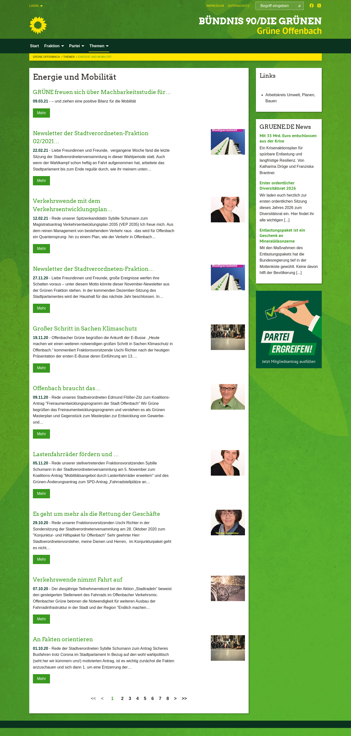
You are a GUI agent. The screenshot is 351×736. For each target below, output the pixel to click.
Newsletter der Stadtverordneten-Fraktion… (96, 276)
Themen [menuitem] (96, 46)
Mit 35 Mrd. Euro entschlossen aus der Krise (288, 138)
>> (184, 706)
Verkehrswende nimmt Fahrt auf (80, 587)
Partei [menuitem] (74, 46)
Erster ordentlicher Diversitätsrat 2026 (278, 185)
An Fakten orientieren (64, 647)
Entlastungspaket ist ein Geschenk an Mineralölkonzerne (282, 235)
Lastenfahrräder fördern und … (78, 462)
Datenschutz (238, 6)
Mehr (41, 121)
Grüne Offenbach (47, 56)
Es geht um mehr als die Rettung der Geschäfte (100, 521)
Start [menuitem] (34, 46)
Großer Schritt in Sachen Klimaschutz (87, 336)
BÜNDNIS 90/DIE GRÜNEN (251, 20)
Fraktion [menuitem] (51, 46)
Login (33, 6)
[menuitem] (215, 6)
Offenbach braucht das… (68, 396)
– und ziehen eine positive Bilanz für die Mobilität (84, 109)
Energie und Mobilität (95, 56)
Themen (69, 56)
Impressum (215, 6)
